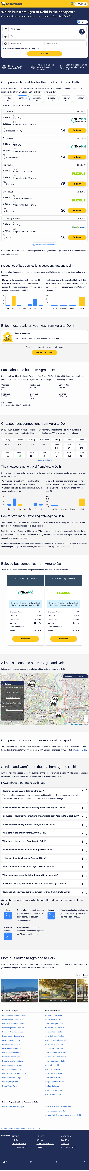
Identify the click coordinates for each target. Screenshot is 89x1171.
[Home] (34, 3)
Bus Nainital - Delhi (51, 1068)
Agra (68, 680)
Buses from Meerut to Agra (12, 1068)
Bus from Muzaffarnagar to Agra (14, 1077)
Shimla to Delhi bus (51, 1089)
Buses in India (16, 1132)
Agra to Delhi (80, 753)
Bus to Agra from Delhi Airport (13, 1110)
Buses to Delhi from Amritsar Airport (57, 1110)
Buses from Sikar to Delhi (53, 1093)
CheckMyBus (5, 1132)
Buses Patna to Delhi (52, 1073)
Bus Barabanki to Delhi (52, 1023)
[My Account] (71, 3)
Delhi (81, 680)
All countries (68, 1151)
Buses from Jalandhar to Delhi (55, 1043)
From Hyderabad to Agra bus (13, 1052)
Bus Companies (19, 1151)
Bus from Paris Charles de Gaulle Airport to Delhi (62, 1118)
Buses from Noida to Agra (11, 1081)
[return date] (65, 44)
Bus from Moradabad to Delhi (55, 1060)
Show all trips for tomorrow (44, 245)
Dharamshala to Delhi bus (54, 1031)
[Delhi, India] (47, 36)
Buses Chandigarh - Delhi (54, 1027)
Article (65, 1147)
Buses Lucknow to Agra (11, 1060)
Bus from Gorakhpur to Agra (12, 1035)
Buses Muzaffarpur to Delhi (54, 1064)
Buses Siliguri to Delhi (52, 1098)
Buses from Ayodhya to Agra (12, 1023)
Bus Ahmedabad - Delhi (53, 1019)
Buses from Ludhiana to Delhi (55, 1056)
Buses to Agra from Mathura (12, 1064)
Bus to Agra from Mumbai (11, 1073)
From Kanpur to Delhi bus (54, 1052)
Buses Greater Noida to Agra (13, 1039)
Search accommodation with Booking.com (22, 49)
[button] (58, 718)
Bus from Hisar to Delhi (53, 1035)
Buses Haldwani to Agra (11, 1048)
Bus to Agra (27, 1132)
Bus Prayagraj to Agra (10, 1085)
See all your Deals (44, 352)
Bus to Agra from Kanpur (11, 1056)
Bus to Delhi (37, 1132)
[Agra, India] (47, 29)
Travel (40, 1151)
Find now (76, 130)
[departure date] (26, 44)
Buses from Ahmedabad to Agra (14, 1019)
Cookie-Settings (45, 1147)
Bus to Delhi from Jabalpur (54, 1039)
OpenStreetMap (76, 727)
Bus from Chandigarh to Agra (13, 1027)
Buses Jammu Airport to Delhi (55, 1114)
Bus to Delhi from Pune (53, 1077)
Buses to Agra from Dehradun (13, 1031)
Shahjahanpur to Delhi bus (54, 1085)
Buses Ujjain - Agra (9, 1089)
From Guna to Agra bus (11, 1043)
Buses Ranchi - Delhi (52, 1081)
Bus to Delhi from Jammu (53, 1048)
